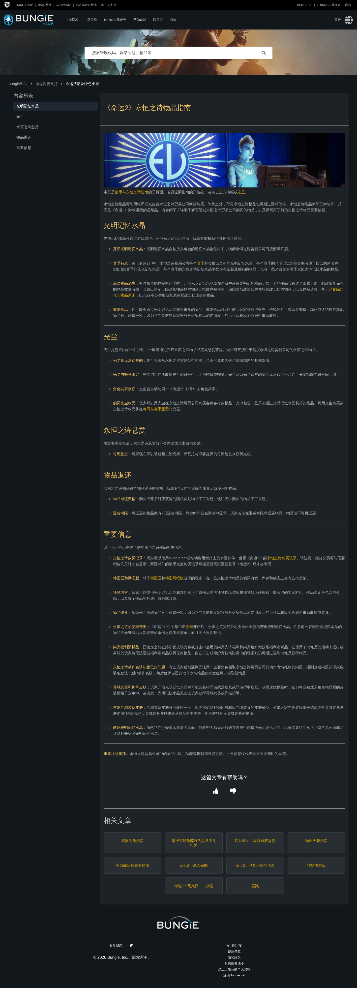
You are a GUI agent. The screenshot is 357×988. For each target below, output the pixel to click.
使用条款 (234, 951)
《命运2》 (72, 20)
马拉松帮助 (63, 5)
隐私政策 (234, 957)
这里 (241, 192)
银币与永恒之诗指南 (131, 192)
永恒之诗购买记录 (282, 558)
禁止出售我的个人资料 (234, 969)
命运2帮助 (45, 5)
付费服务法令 (234, 963)
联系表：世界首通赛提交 (255, 840)
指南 (173, 20)
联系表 (158, 20)
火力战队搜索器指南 (132, 865)
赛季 (200, 263)
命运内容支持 (46, 84)
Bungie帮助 (24, 5)
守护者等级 (316, 865)
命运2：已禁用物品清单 (255, 865)
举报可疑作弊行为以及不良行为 (194, 842)
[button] (215, 791)
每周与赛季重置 (156, 409)
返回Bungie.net (234, 975)
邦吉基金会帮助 (86, 5)
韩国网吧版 (174, 578)
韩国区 (155, 578)
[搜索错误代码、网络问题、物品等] (178, 53)
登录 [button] (337, 20)
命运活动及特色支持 (82, 84)
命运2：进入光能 (194, 865)
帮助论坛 (139, 20)
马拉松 (92, 20)
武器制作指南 (132, 840)
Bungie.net (306, 5)
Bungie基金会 (330, 5)
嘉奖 (255, 886)
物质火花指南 (316, 840)
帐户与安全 (108, 5)
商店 (348, 5)
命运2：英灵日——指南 (193, 886)
